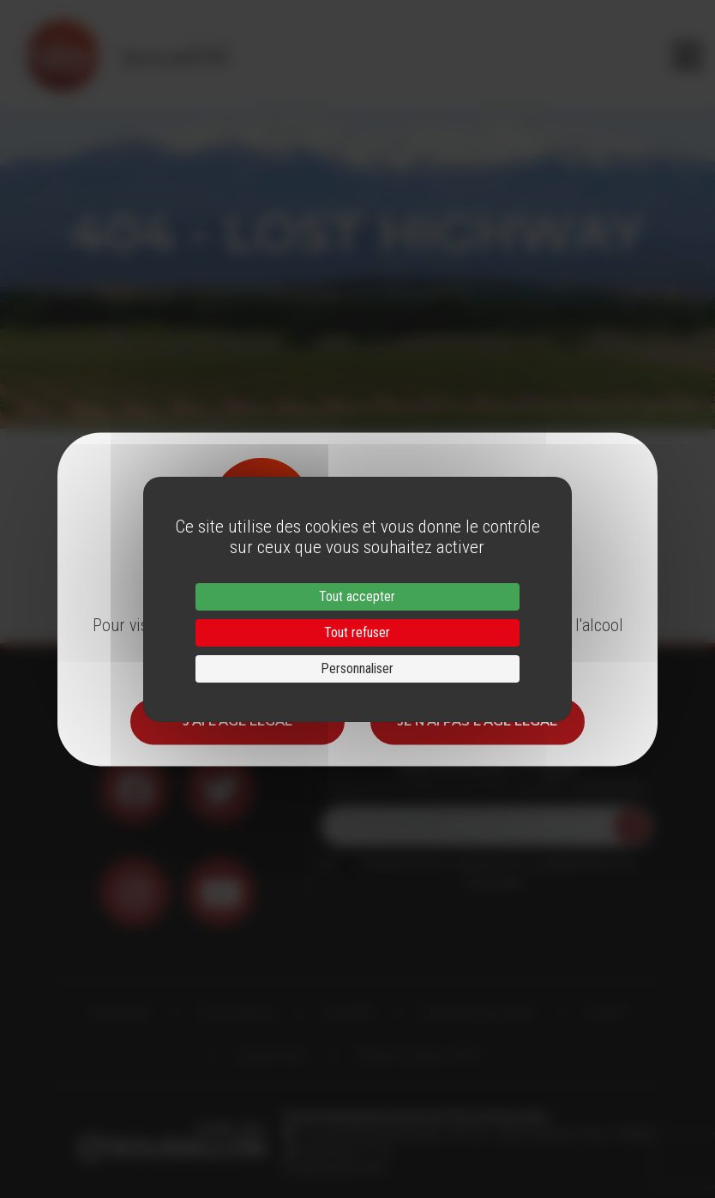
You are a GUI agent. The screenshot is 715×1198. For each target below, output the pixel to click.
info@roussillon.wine (335, 1168)
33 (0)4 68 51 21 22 (344, 1151)
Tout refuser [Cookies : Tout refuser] (357, 632)
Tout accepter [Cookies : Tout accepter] (357, 596)
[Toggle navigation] (687, 55)
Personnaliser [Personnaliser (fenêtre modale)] (357, 668)
